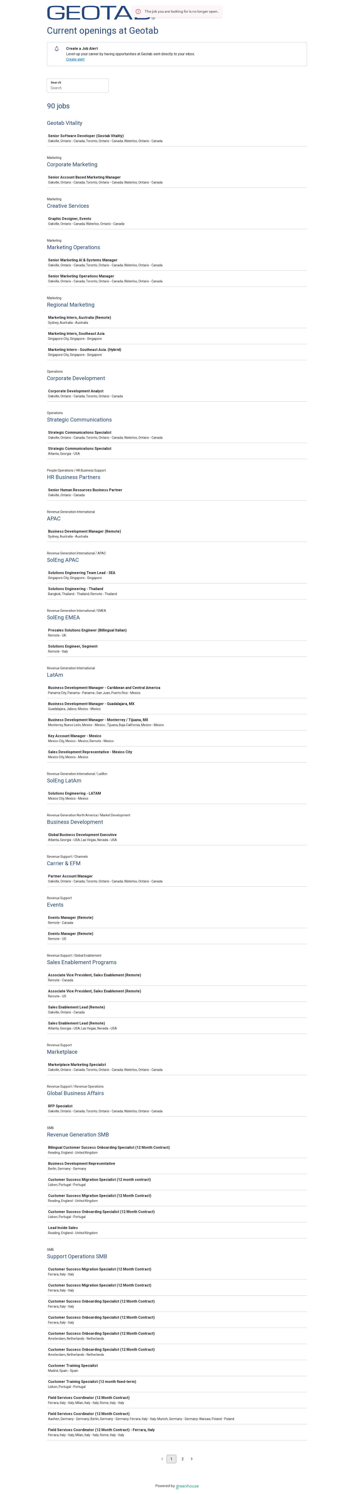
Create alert (75, 59)
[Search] (77, 88)
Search (56, 82)
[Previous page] (162, 1459)
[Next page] (192, 1459)
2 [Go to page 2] (183, 1459)
